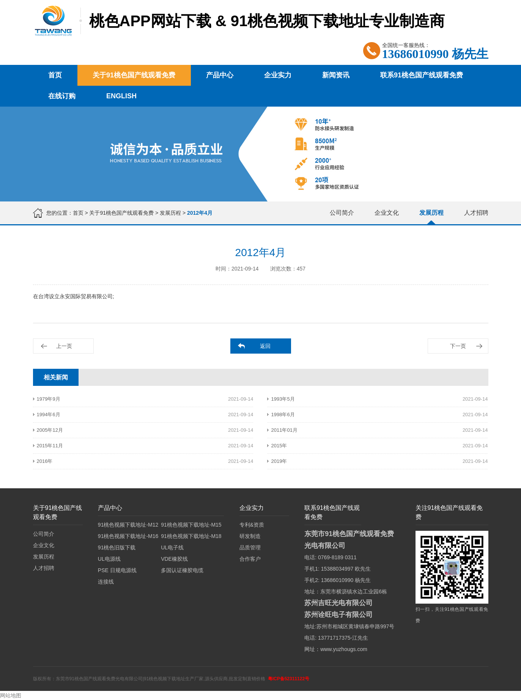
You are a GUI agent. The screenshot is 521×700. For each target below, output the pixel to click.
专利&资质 (251, 525)
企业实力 (277, 75)
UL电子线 (172, 547)
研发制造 (250, 536)
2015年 (279, 445)
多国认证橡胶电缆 (182, 570)
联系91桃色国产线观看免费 (421, 75)
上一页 (64, 346)
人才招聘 (476, 212)
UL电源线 (109, 559)
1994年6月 (48, 414)
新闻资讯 (335, 75)
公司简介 (342, 212)
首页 (55, 75)
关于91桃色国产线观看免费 (134, 75)
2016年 (45, 461)
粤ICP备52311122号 (288, 678)
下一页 (458, 346)
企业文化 (387, 212)
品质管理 (250, 547)
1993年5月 (282, 399)
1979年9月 (48, 399)
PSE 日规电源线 (117, 570)
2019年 (279, 461)
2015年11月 (50, 445)
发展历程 (170, 213)
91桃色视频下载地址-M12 (128, 525)
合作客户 (250, 559)
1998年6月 (282, 414)
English (121, 96)
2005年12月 (50, 430)
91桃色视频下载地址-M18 (191, 536)
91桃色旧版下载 (117, 547)
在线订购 (62, 96)
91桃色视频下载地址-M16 (128, 536)
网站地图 (10, 695)
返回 (265, 346)
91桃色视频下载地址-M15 (191, 525)
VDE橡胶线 (174, 559)
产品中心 (219, 75)
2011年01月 (284, 430)
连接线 (106, 582)
